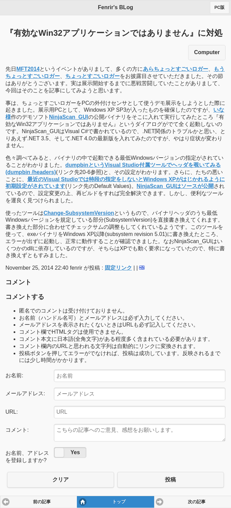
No (59, 452)
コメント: (17, 430)
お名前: (14, 375)
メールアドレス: (25, 393)
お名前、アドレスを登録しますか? (27, 456)
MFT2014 (27, 69)
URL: (11, 412)
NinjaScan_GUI (68, 117)
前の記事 (42, 501)
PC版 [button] (219, 7)
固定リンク (118, 268)
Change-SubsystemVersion (79, 213)
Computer (207, 52)
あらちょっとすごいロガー (175, 69)
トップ (119, 501)
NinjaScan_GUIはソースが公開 (175, 186)
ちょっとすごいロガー (92, 76)
